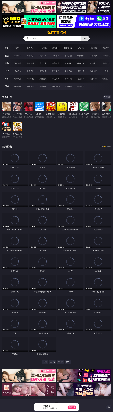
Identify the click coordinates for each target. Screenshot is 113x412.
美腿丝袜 (68, 71)
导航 (7, 86)
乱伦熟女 (93, 63)
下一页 (60, 362)
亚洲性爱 (17, 63)
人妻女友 (43, 78)
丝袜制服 (80, 55)
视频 (7, 55)
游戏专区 (55, 48)
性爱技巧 (106, 78)
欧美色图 (43, 71)
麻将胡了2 (68, 48)
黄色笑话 (93, 78)
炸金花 (81, 48)
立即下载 (72, 407)
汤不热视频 (55, 86)
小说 (7, 78)
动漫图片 (55, 71)
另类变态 (106, 63)
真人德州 (30, 48)
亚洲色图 (30, 71)
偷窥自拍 (17, 71)
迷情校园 (68, 78)
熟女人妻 (68, 55)
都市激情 (17, 78)
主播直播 (93, 55)
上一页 (52, 362)
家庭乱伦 (30, 78)
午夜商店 (30, 86)
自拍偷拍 (30, 55)
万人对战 (43, 48)
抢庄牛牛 (106, 48)
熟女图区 (93, 71)
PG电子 (18, 48)
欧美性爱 (55, 63)
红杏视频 (68, 86)
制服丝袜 (68, 63)
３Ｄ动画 (55, 55)
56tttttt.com (56, 33)
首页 (45, 362)
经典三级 (80, 63)
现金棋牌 (93, 48)
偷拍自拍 (30, 63)
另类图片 (106, 71)
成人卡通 (43, 63)
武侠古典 (55, 78)
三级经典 (7, 146)
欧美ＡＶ (43, 55)
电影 (7, 63)
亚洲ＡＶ (17, 55)
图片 (7, 70)
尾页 (67, 362)
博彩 (7, 47)
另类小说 (80, 78)
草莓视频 (43, 86)
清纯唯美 (80, 71)
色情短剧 (80, 86)
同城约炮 (17, 86)
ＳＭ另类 (106, 55)
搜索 (85, 38)
